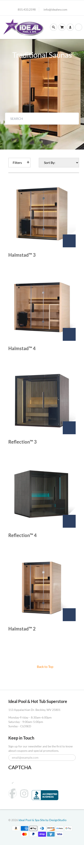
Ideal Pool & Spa (29, 820)
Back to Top (45, 666)
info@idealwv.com (55, 9)
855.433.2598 (27, 9)
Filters (17, 162)
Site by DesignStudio (53, 820)
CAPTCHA (19, 767)
